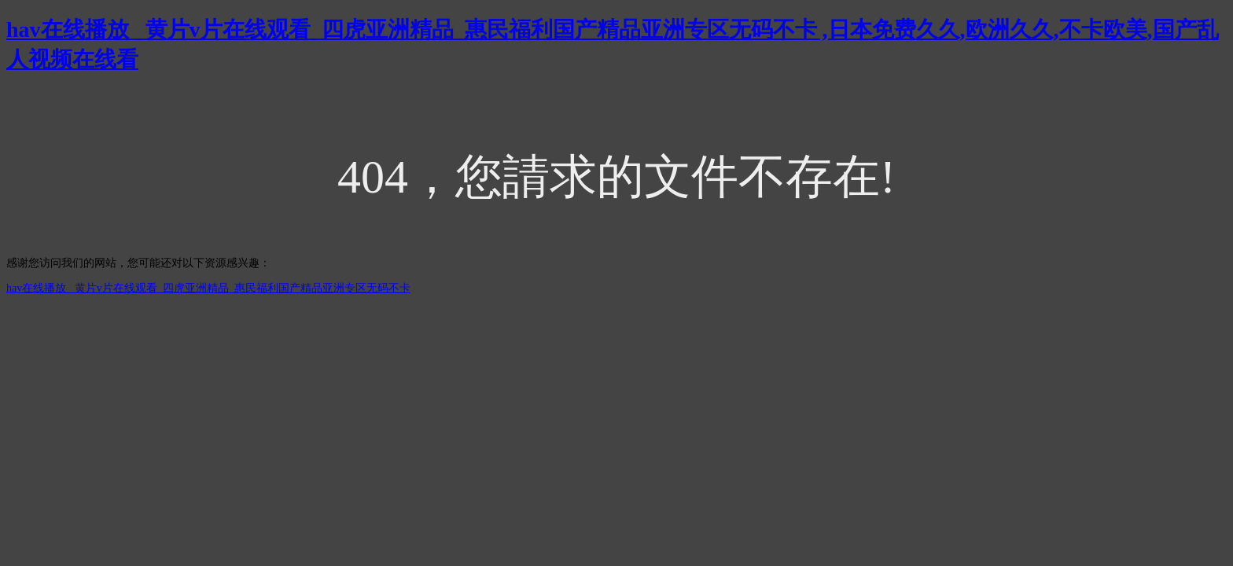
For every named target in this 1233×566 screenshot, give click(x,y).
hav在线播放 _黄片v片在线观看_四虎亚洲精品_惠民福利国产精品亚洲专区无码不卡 (208, 288)
